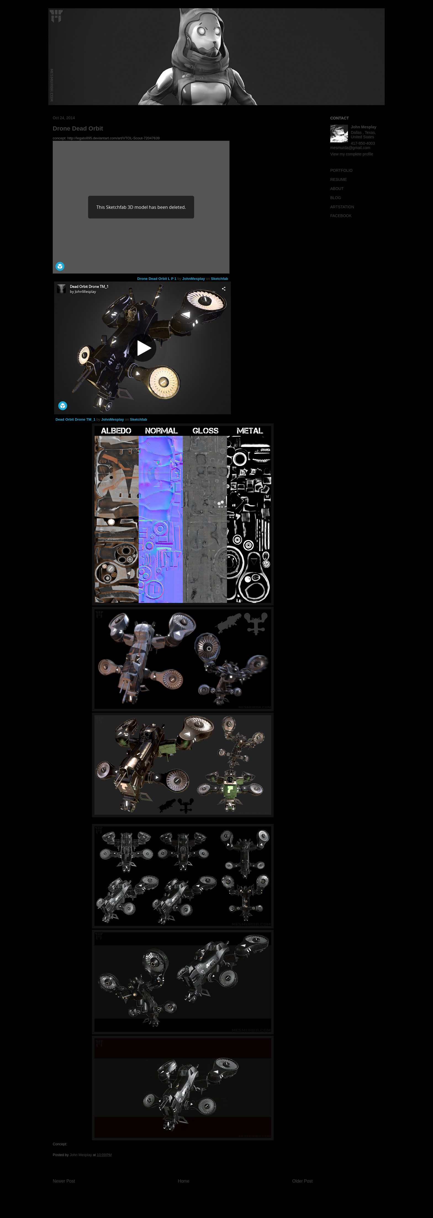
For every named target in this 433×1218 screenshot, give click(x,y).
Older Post (302, 1181)
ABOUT (337, 188)
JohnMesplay (193, 279)
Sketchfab (219, 279)
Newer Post (64, 1181)
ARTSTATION (342, 207)
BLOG (335, 198)
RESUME (338, 179)
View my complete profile (351, 154)
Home (183, 1181)
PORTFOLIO (341, 170)
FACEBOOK (341, 216)
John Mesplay (364, 127)
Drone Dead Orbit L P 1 (156, 279)
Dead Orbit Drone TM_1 (75, 419)
